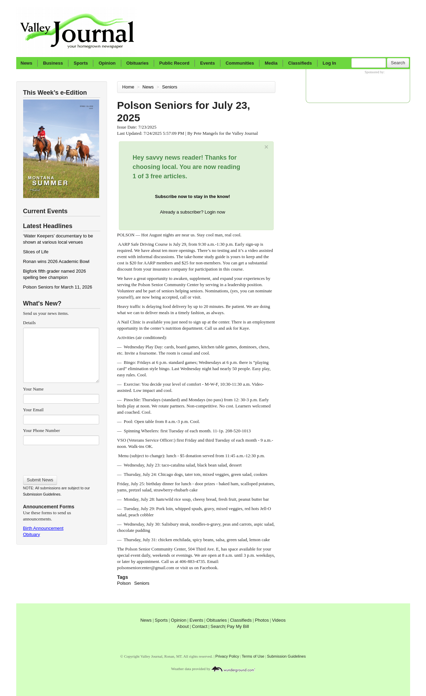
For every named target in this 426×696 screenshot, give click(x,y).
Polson (124, 583)
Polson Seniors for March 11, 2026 (57, 287)
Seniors (170, 87)
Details (29, 322)
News (26, 63)
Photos (262, 620)
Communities (240, 63)
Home (128, 87)
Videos (279, 620)
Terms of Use (253, 656)
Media (271, 63)
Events (207, 63)
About (183, 626)
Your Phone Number (41, 430)
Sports (81, 63)
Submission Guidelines (41, 494)
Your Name (33, 389)
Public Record (174, 63)
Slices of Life (36, 251)
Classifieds (300, 63)
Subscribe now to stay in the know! (192, 196)
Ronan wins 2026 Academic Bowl (56, 261)
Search (398, 62)
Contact (199, 626)
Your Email (33, 409)
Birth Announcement (43, 528)
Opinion (106, 63)
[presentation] (61, 458)
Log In (329, 63)
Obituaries (137, 63)
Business (53, 63)
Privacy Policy (227, 656)
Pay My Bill (238, 626)
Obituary (31, 534)
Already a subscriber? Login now (192, 212)
